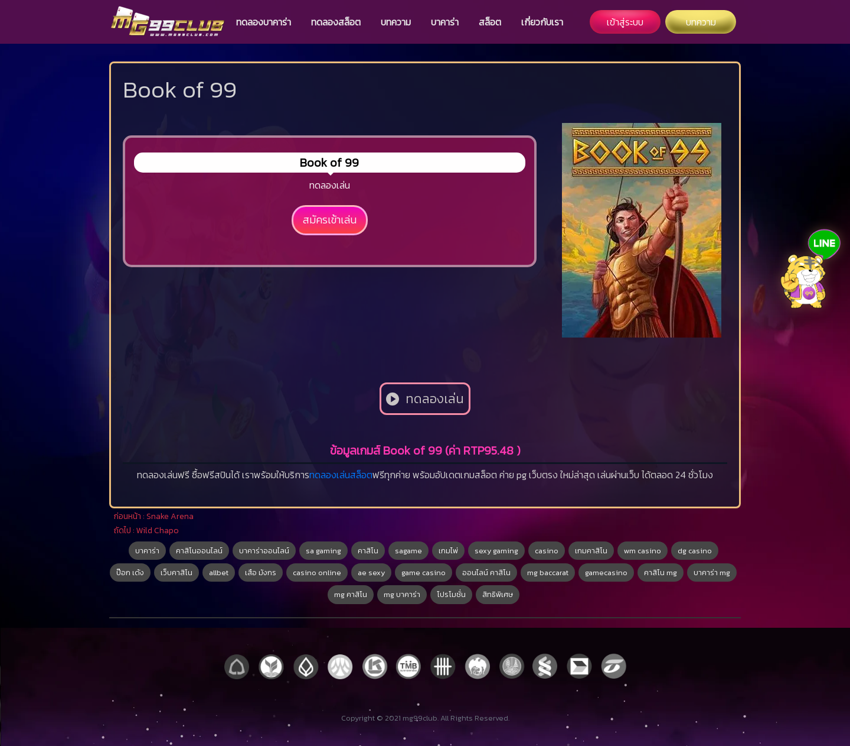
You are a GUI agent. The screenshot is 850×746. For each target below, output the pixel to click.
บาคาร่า (445, 22)
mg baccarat (547, 572)
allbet (218, 572)
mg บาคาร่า (402, 594)
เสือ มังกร (260, 572)
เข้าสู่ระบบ (625, 22)
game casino (423, 572)
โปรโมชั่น (451, 594)
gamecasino (606, 572)
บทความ (396, 22)
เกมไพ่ (448, 550)
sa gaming (323, 550)
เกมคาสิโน (591, 550)
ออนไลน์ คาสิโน (486, 572)
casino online (317, 572)
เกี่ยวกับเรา (542, 22)
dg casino (695, 550)
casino (546, 550)
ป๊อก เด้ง (130, 572)
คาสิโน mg (660, 572)
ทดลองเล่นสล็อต (340, 475)
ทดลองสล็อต (336, 22)
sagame (408, 550)
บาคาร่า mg (712, 572)
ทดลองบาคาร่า (263, 22)
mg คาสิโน (350, 594)
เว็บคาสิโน (176, 572)
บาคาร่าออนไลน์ (264, 550)
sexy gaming (496, 550)
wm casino (642, 550)
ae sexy (371, 572)
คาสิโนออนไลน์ (199, 550)
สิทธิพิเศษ (497, 594)
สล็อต (490, 22)
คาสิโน (368, 550)
